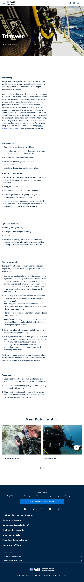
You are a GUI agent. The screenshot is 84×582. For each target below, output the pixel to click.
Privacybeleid (29, 575)
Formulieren (56, 575)
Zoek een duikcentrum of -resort (18, 515)
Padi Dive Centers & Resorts (43, 560)
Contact (64, 575)
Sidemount (8, 201)
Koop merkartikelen (12, 535)
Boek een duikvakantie (13, 530)
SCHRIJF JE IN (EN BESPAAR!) (42, 501)
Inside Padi (43, 552)
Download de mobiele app (15, 540)
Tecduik (7, 194)
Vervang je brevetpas (12, 520)
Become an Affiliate (12, 545)
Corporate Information (43, 556)
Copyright (47, 575)
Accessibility (38, 575)
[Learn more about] (21, 444)
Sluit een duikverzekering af (16, 525)
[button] (40, 468)
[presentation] (76, 447)
